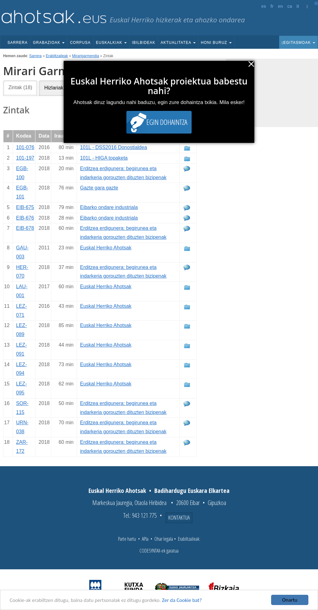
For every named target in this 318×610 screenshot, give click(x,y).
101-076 (25, 147)
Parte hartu (127, 538)
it (297, 6)
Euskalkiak (111, 42)
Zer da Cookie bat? (182, 600)
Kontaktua (179, 517)
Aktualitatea (178, 42)
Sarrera (17, 42)
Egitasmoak (298, 42)
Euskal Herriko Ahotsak (105, 247)
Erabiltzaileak (57, 56)
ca (289, 6)
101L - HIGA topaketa (104, 158)
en (280, 6)
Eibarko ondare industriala (109, 207)
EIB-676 (25, 218)
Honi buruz (216, 42)
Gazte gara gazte (99, 187)
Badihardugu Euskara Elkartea (191, 490)
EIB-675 (25, 207)
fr (272, 6)
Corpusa (80, 42)
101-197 (25, 158)
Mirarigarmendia (85, 56)
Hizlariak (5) (57, 87)
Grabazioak (49, 42)
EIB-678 (25, 228)
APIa (145, 538)
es (263, 6)
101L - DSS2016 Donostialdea (113, 147)
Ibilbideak (143, 42)
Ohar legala (163, 538)
